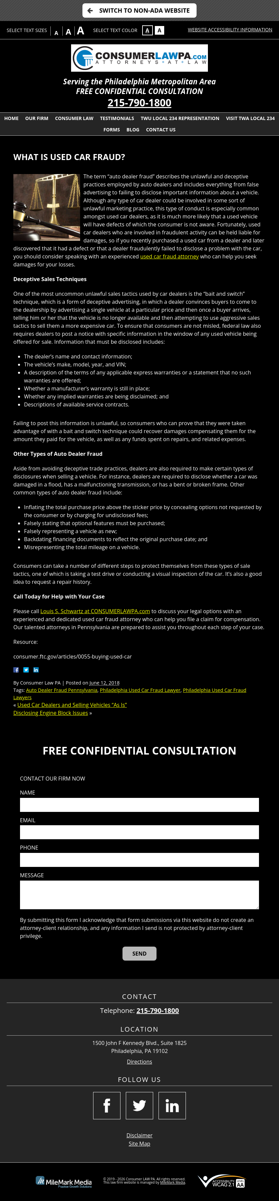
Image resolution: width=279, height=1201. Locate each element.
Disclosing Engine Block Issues (50, 713)
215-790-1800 (140, 102)
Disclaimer (139, 1135)
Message (32, 875)
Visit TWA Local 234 (250, 118)
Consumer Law (74, 118)
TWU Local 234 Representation (180, 118)
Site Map (140, 1143)
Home (11, 118)
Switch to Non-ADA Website (144, 10)
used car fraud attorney (169, 256)
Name (27, 792)
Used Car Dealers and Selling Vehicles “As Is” (72, 705)
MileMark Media (172, 1182)
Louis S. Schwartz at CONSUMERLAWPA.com (95, 611)
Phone (29, 847)
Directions (139, 1061)
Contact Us (161, 129)
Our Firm (36, 118)
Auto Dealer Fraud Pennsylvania (61, 690)
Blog (133, 129)
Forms (111, 129)
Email (27, 820)
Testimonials (117, 118)
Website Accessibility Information (230, 29)
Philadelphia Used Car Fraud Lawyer (140, 690)
